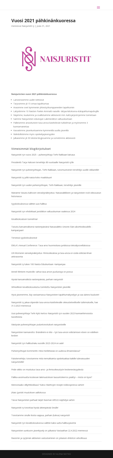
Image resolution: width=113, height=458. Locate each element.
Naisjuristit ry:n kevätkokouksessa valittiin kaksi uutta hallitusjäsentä (43, 423)
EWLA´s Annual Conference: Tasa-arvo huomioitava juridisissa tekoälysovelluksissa (50, 245)
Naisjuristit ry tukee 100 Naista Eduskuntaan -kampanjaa (38, 264)
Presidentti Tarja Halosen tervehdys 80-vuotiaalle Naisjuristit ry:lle (42, 162)
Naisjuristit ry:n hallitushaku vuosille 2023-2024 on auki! (37, 343)
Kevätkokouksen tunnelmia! (24, 219)
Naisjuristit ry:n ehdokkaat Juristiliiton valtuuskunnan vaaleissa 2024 (43, 211)
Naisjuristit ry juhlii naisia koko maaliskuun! (31, 177)
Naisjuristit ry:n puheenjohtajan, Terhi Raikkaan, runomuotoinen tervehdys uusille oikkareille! (55, 169)
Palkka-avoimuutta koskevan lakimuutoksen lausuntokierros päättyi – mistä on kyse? (51, 377)
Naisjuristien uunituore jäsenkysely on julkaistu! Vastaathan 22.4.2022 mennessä (49, 430)
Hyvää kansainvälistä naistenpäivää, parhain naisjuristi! (37, 279)
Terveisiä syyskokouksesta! (24, 237)
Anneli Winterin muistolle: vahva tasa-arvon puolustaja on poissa (42, 271)
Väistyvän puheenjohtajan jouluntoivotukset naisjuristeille (38, 324)
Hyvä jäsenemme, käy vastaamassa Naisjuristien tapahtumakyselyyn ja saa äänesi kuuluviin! (55, 294)
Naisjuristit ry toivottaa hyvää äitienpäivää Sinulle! (34, 407)
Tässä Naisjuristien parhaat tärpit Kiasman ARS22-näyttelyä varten (43, 400)
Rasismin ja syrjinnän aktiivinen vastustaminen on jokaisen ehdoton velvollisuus (49, 438)
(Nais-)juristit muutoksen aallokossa (28, 392)
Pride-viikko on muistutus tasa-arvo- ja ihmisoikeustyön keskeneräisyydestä (47, 369)
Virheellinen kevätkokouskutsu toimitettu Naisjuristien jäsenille (40, 287)
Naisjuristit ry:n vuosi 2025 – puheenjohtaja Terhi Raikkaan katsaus (43, 154)
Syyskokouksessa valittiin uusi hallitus (29, 203)
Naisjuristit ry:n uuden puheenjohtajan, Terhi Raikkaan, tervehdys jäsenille (46, 185)
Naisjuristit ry (28, 26)
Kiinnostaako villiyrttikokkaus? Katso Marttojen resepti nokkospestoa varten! (47, 384)
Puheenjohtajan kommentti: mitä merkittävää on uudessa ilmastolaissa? (45, 350)
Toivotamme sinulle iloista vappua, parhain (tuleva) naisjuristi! (40, 415)
